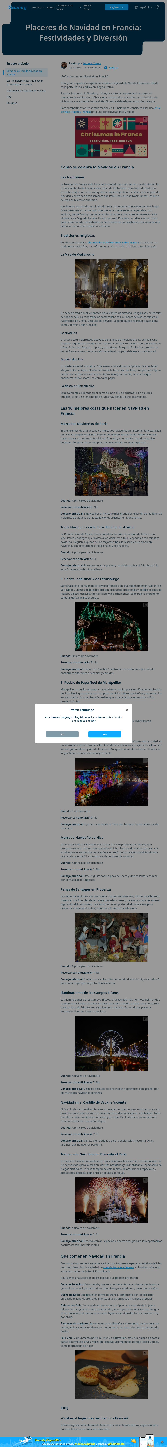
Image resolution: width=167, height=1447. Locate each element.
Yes (105, 734)
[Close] (127, 710)
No (62, 734)
